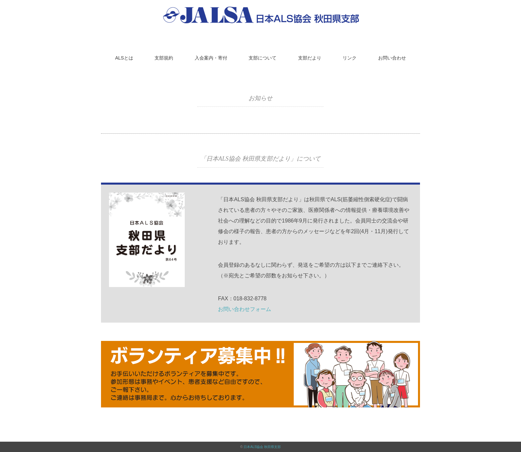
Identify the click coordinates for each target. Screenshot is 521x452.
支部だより (309, 58)
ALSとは (124, 58)
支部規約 (164, 58)
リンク (350, 58)
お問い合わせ (392, 58)
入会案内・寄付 (211, 58)
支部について (262, 58)
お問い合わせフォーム (244, 309)
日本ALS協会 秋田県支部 (262, 447)
